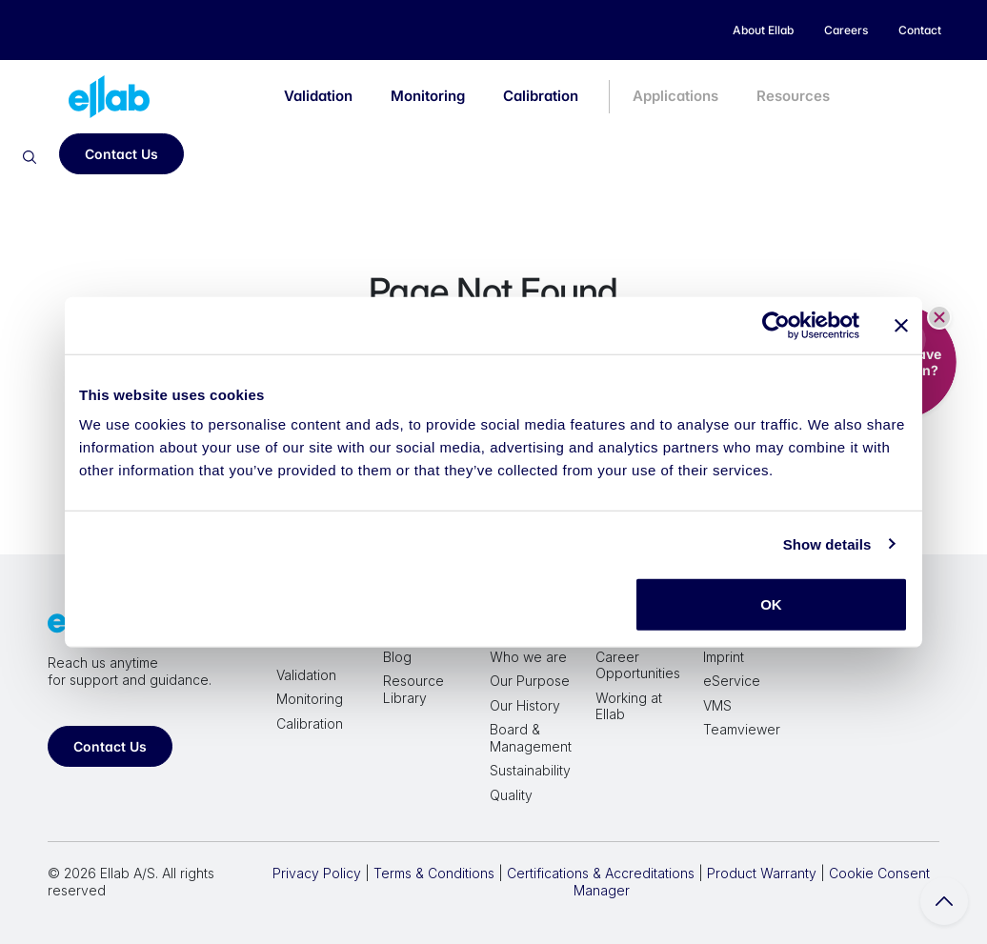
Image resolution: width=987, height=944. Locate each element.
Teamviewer (741, 729)
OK (771, 604)
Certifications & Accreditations (601, 873)
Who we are (528, 657)
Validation (318, 96)
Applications (675, 96)
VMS (717, 705)
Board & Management (531, 737)
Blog (397, 657)
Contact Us (121, 154)
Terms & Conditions (433, 873)
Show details (827, 543)
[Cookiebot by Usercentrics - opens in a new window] (776, 325)
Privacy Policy (316, 873)
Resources (793, 96)
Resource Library (413, 689)
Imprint (723, 657)
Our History (525, 705)
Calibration (540, 96)
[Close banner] (901, 324)
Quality (511, 795)
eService (731, 681)
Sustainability (530, 770)
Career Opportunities (637, 665)
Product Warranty (761, 873)
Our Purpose (530, 681)
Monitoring (428, 96)
